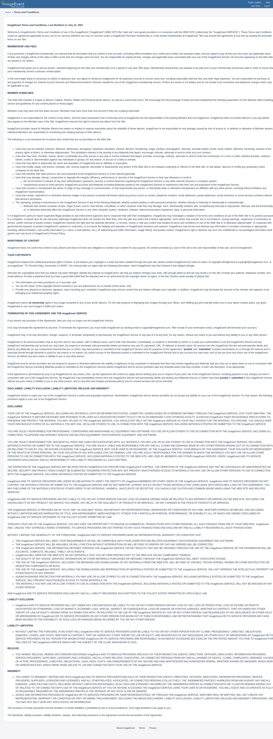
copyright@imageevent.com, (253, 262)
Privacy (152, 728)
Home (8, 12)
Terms (142, 728)
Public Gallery (255, 2)
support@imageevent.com (156, 327)
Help (268, 2)
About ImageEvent (126, 728)
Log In (267, 6)
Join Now (255, 6)
